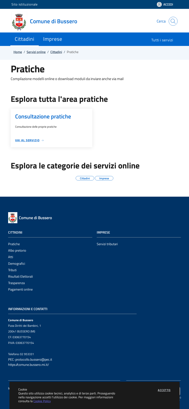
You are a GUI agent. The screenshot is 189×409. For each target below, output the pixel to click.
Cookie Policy (42, 401)
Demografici (16, 263)
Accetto (164, 390)
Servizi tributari (107, 243)
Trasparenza (16, 282)
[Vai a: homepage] (46, 21)
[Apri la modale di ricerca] (173, 21)
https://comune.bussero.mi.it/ (28, 364)
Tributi (12, 270)
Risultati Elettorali (20, 276)
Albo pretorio (17, 250)
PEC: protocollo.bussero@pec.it (30, 359)
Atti (10, 256)
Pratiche (14, 243)
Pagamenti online (20, 289)
